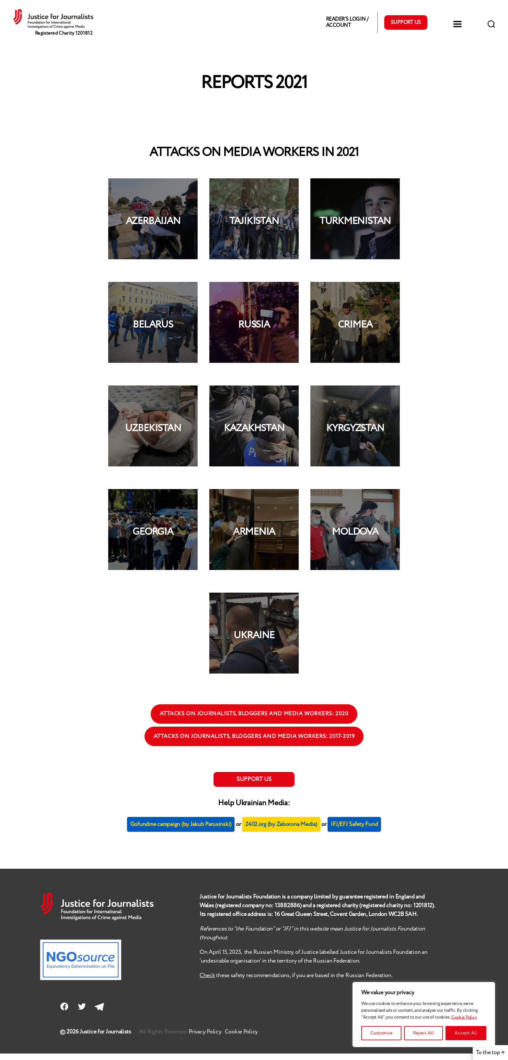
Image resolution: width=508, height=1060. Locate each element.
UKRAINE (254, 642)
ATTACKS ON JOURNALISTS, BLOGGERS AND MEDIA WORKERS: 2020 (254, 721)
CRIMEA (355, 332)
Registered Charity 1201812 (66, 42)
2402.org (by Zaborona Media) (281, 831)
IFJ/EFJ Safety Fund (354, 831)
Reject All (423, 1033)
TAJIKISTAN (254, 228)
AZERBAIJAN (153, 228)
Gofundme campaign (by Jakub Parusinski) (180, 831)
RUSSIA (254, 332)
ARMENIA (254, 539)
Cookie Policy (464, 1017)
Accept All (466, 1033)
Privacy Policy (206, 1038)
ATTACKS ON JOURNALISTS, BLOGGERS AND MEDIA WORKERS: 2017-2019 (254, 744)
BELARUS (153, 332)
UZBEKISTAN (153, 435)
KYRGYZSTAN (355, 435)
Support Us (406, 26)
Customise (381, 1033)
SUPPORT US (254, 786)
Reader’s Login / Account (347, 26)
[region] (423, 1014)
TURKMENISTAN (355, 228)
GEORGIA (153, 539)
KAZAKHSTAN (254, 435)
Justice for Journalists (106, 1038)
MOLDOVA (355, 539)
